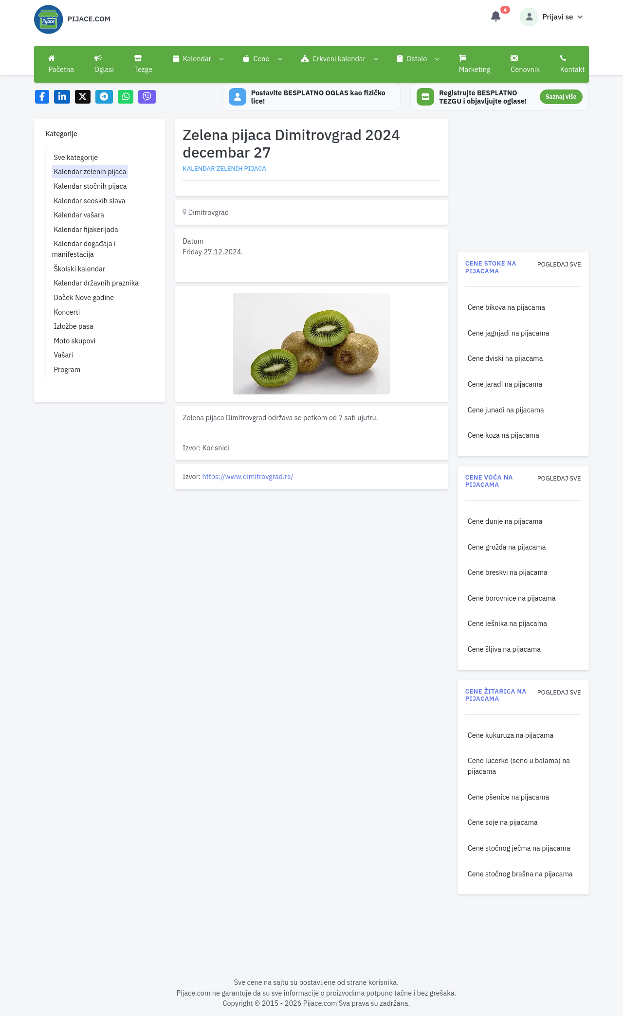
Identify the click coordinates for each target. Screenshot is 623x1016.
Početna (61, 64)
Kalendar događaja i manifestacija (83, 249)
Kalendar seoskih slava (89, 200)
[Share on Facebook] (42, 97)
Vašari (63, 354)
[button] (198, 59)
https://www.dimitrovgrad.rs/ (247, 476)
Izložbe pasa (73, 326)
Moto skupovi (74, 340)
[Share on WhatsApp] (126, 97)
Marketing (475, 64)
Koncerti (67, 312)
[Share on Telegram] (104, 97)
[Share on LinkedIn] (62, 97)
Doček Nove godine (84, 297)
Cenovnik (525, 64)
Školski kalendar (79, 268)
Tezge (143, 64)
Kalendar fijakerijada (86, 229)
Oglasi (104, 64)
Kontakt (572, 64)
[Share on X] (83, 97)
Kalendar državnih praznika (96, 282)
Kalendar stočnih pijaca (90, 186)
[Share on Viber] (147, 97)
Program (67, 369)
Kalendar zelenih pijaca (90, 171)
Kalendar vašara (79, 214)
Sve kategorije (76, 157)
